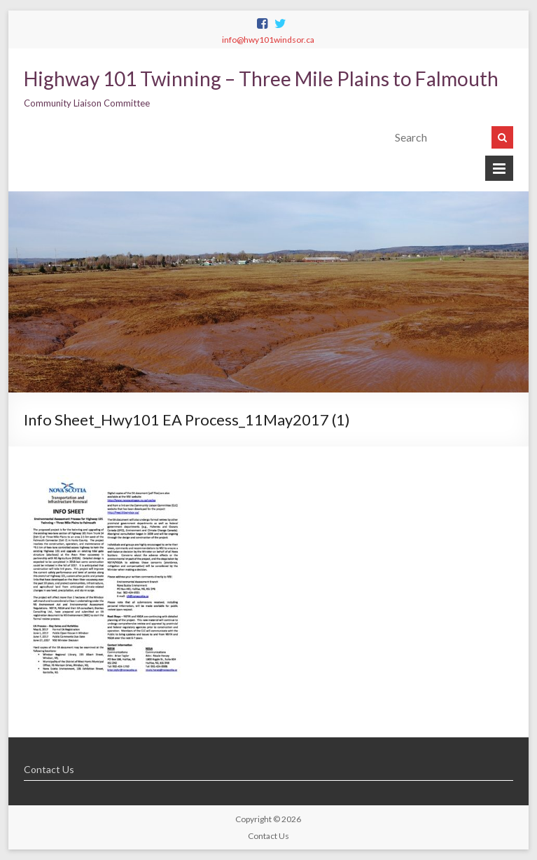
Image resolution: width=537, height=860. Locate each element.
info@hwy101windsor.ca (268, 39)
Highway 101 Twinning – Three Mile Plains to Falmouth (261, 78)
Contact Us (49, 769)
